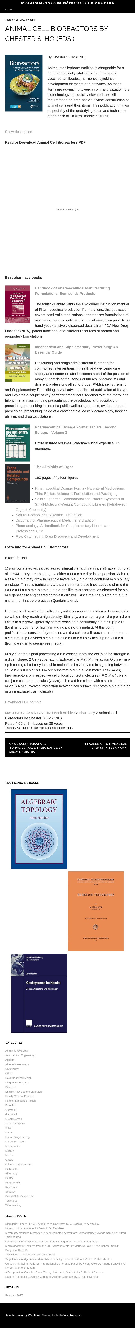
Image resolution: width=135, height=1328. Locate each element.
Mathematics (13, 1146)
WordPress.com (72, 1315)
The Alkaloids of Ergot (54, 467)
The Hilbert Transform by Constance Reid (30, 1254)
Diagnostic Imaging (16, 1082)
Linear (9, 1132)
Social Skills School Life (19, 1196)
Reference (11, 1186)
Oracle (9, 1159)
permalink (66, 727)
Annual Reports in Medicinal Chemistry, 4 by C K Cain (105, 746)
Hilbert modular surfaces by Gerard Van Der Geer (34, 1228)
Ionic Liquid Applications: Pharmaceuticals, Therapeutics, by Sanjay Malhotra (35, 747)
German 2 (11, 1109)
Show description (18, 132)
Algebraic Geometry (17, 1064)
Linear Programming (17, 1137)
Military (9, 1150)
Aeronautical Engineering (20, 1055)
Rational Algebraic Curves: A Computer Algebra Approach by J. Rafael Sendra (51, 1276)
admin (32, 19)
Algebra (10, 1059)
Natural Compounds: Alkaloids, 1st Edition (49, 515)
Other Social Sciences (18, 1164)
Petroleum (11, 1168)
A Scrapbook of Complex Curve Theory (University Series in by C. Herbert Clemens (54, 1272)
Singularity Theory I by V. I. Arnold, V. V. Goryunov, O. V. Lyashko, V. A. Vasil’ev (52, 1223)
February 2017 (14, 1295)
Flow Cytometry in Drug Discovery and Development (57, 536)
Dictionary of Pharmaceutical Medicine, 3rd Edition (56, 520)
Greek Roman (13, 1118)
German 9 (11, 1114)
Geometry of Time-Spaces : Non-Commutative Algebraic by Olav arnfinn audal (51, 1241)
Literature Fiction (15, 1141)
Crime (9, 1073)
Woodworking (13, 1205)
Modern (9, 1155)
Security (10, 1191)
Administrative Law (16, 1050)
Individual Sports (15, 1123)
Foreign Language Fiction (20, 1100)
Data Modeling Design (18, 1077)
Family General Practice (19, 1096)
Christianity (12, 1068)
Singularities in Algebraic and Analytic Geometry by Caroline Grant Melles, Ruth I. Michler (58, 1259)
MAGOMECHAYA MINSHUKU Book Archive (67, 3)
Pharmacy (38, 727)
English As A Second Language (24, 1091)
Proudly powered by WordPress (23, 1315)
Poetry (9, 1177)
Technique (11, 1200)
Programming (13, 1182)
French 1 (10, 1105)
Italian (9, 1127)
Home (8, 9)
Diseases (10, 1086)
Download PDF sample (23, 702)
